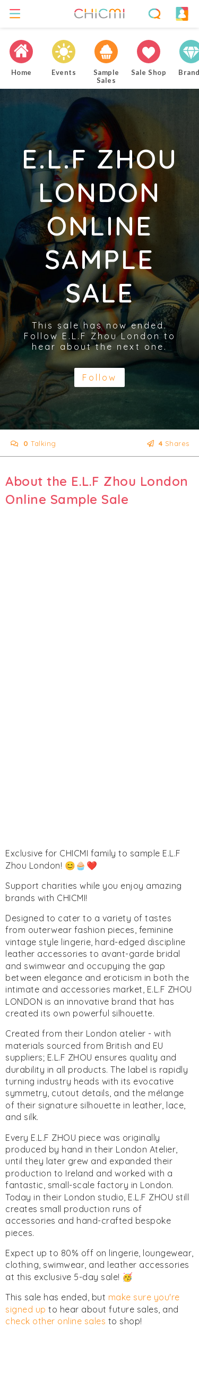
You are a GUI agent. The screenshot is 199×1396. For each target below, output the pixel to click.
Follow (99, 377)
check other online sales (55, 1321)
